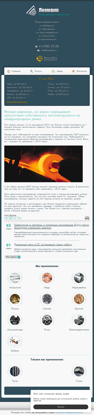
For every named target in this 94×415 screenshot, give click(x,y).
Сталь (79, 373)
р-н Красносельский (47, 40)
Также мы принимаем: (47, 359)
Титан (47, 322)
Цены (60, 71)
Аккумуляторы (15, 322)
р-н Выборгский (47, 26)
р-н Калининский (47, 36)
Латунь (15, 301)
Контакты (82, 71)
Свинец (47, 301)
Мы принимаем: (47, 266)
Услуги (38, 71)
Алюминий (15, 280)
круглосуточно (50, 59)
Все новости (11, 257)
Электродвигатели (79, 322)
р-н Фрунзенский (47, 29)
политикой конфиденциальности (69, 413)
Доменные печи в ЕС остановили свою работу (43, 244)
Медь (47, 280)
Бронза (79, 301)
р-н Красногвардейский (47, 33)
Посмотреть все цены (17, 102)
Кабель (15, 343)
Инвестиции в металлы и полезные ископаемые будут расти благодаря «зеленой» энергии (51, 226)
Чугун (15, 373)
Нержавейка (79, 280)
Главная (16, 71)
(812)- (49, 46)
